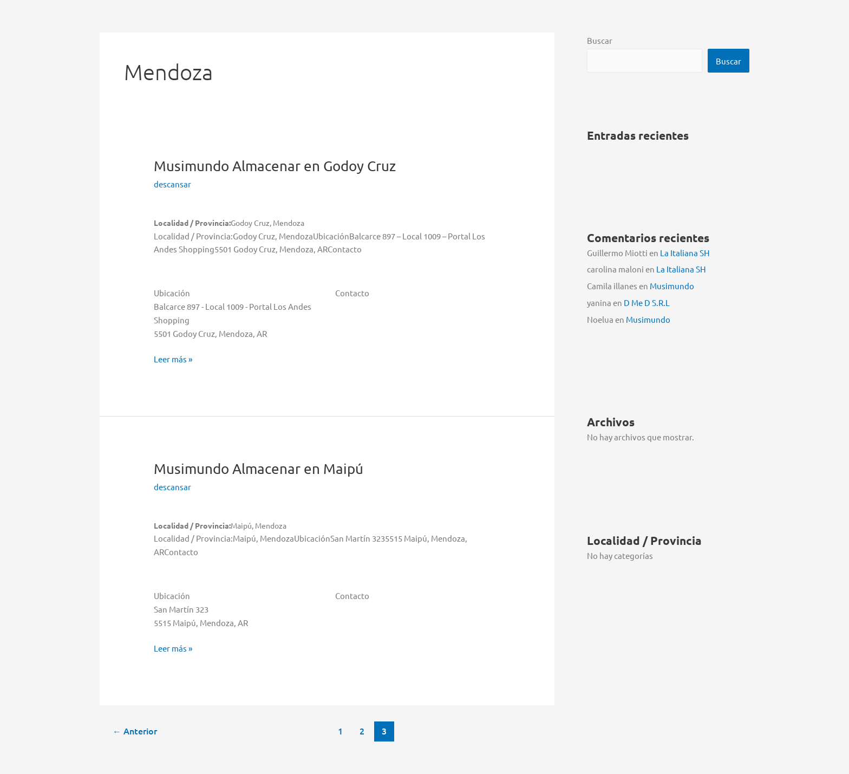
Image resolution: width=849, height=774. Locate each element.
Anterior (135, 731)
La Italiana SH (685, 253)
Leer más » (173, 359)
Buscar (599, 40)
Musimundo (275, 166)
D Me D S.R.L (647, 302)
